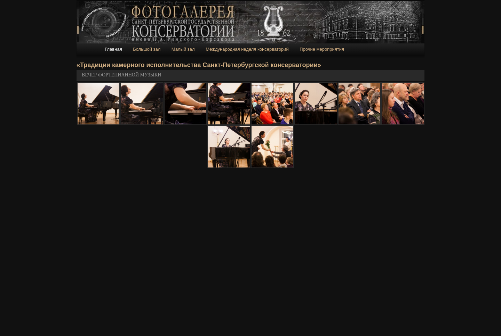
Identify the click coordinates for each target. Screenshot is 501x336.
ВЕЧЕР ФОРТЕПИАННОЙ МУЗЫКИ (121, 74)
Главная (113, 49)
